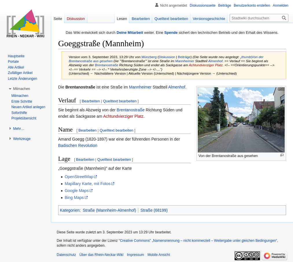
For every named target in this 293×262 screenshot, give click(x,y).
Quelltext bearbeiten (120, 101)
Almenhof (215, 61)
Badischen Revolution (77, 145)
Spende (171, 32)
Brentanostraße (106, 65)
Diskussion (167, 57)
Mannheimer (184, 61)
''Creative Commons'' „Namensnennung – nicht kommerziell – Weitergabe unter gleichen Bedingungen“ (198, 241)
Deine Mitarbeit (130, 32)
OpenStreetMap (79, 176)
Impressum (135, 255)
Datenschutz (66, 255)
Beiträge (184, 57)
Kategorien (70, 210)
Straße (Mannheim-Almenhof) (109, 210)
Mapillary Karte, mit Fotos (87, 183)
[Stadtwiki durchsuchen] (259, 18)
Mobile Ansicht (159, 255)
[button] (21, 89)
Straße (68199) (153, 210)
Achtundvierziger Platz (206, 65)
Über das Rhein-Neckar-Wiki (102, 255)
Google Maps (77, 190)
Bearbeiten (91, 101)
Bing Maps (74, 197)
